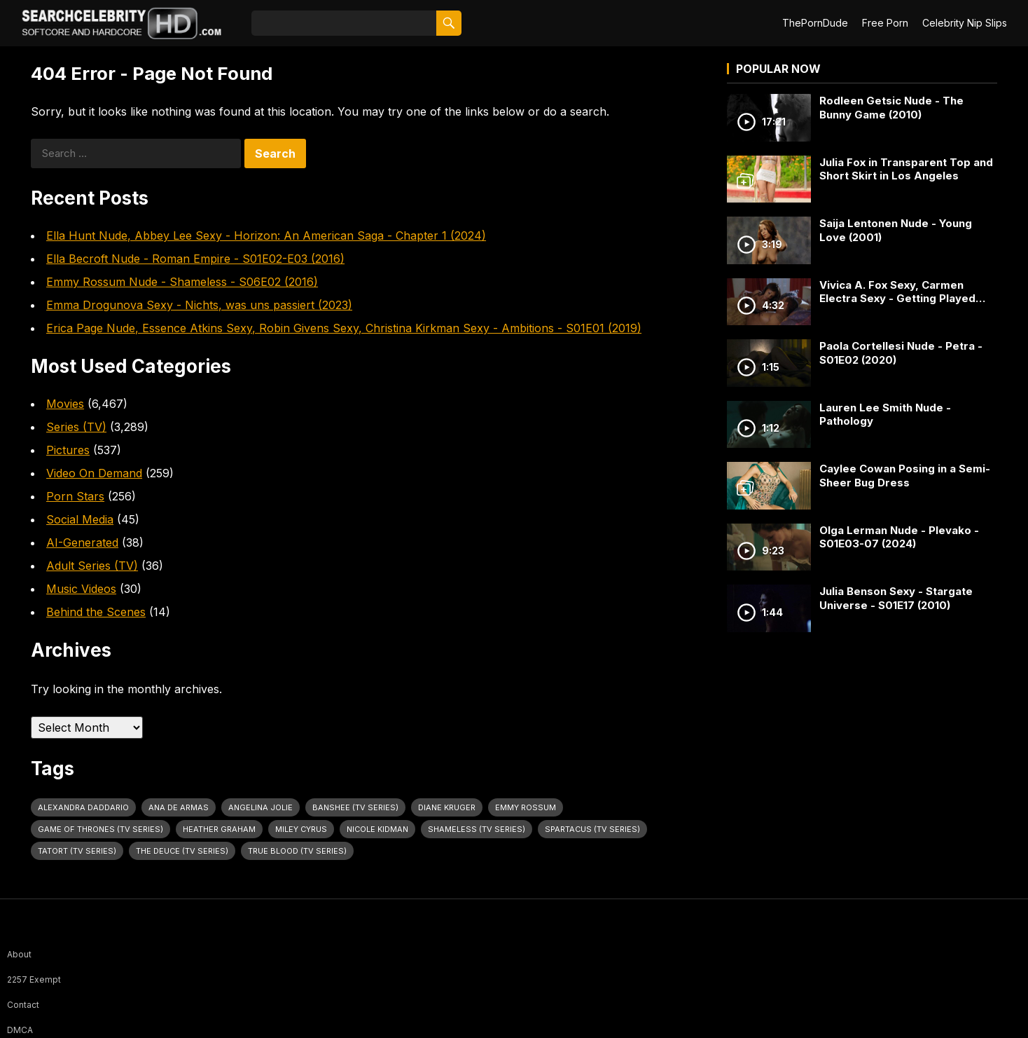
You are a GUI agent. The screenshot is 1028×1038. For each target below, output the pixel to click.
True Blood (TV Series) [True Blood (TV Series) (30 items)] (297, 851)
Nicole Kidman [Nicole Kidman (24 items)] (377, 829)
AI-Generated (82, 542)
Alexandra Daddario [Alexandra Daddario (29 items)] (83, 807)
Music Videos (81, 589)
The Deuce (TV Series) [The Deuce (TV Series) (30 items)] (182, 851)
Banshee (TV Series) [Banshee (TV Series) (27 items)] (355, 807)
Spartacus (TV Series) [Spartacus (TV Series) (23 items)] (592, 829)
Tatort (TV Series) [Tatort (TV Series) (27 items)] (77, 851)
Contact (23, 1004)
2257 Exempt (34, 979)
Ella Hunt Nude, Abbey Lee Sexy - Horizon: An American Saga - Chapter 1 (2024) (266, 235)
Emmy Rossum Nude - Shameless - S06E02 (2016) (182, 282)
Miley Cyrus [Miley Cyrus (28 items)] (301, 829)
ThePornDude (815, 23)
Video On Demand (94, 473)
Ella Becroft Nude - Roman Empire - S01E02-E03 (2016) (195, 259)
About (19, 954)
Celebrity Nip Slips (964, 23)
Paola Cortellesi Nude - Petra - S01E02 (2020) (900, 353)
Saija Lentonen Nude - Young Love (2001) (895, 230)
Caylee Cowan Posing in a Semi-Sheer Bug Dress (904, 475)
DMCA (20, 1030)
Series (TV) (76, 427)
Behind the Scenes (96, 612)
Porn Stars (75, 496)
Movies (65, 404)
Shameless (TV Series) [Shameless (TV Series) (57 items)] (476, 829)
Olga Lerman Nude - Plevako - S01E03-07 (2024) (899, 537)
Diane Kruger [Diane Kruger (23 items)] (446, 807)
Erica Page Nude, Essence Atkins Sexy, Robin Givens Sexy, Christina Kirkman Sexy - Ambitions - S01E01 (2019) (343, 328)
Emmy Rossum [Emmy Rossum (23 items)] (525, 807)
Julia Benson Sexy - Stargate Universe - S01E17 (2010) (896, 598)
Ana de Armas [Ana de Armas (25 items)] (178, 807)
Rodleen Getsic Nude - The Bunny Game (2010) (891, 107)
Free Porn (885, 23)
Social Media (79, 519)
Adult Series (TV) (92, 566)
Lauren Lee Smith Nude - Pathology (885, 414)
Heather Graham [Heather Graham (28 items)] (219, 829)
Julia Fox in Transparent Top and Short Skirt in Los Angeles (906, 169)
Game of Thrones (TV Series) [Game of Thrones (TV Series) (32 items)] (100, 829)
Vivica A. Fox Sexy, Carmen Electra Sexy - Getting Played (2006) (897, 292)
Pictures (68, 450)
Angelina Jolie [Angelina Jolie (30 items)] (260, 807)
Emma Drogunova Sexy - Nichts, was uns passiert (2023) (199, 305)
